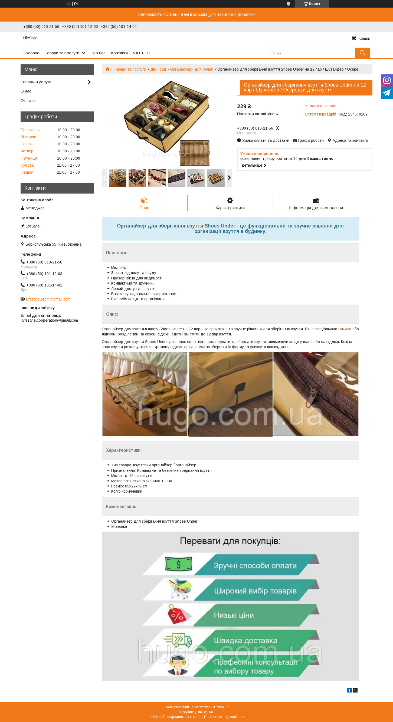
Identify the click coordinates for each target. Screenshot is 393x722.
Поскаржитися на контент (182, 717)
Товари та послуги (62, 53)
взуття (195, 226)
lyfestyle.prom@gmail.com (48, 299)
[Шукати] (362, 53)
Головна (31, 53)
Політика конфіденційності (224, 717)
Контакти (119, 53)
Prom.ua (222, 707)
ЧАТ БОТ (141, 53)
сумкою (344, 329)
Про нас (98, 53)
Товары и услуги (36, 82)
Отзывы (28, 100)
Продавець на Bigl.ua (196, 712)
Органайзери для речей (191, 69)
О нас (26, 91)
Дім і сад (158, 69)
